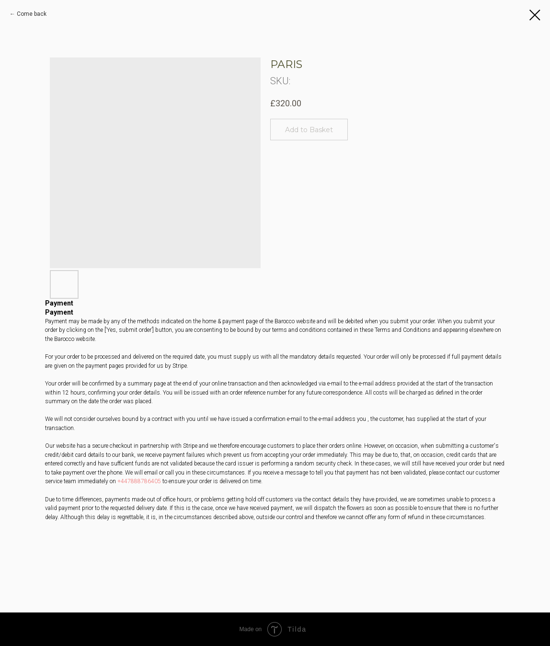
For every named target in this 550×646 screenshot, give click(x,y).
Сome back (31, 14)
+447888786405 (139, 481)
